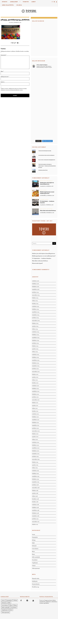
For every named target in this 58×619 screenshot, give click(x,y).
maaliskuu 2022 (35, 391)
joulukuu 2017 (35, 518)
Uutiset (33, 565)
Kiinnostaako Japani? (37, 263)
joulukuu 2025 (35, 292)
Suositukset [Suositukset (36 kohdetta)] (13, 607)
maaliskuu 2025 (35, 312)
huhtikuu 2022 (35, 388)
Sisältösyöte (34, 581)
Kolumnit (42, 199)
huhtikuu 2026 (35, 283)
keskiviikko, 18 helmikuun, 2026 (47, 212)
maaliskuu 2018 (35, 510)
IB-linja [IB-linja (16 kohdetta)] (15, 600)
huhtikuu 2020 (35, 445)
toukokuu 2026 (35, 281)
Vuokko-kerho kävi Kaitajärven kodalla (44, 150)
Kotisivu (2, 82)
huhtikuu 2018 (35, 507)
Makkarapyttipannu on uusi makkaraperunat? (47, 192)
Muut (41, 208)
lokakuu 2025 (35, 297)
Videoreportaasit (36, 568)
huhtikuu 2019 (35, 473)
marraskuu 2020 (36, 431)
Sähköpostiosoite (5, 76)
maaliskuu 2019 (35, 476)
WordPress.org (35, 587)
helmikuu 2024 (35, 340)
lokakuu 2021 (35, 402)
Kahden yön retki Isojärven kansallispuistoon (47, 183)
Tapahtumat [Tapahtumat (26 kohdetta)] (4, 610)
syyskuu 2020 (35, 436)
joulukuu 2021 (35, 397)
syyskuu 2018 (35, 493)
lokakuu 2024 (35, 323)
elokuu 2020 (35, 439)
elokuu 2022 (35, 380)
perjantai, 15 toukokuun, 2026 (47, 186)
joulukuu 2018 (35, 484)
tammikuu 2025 (35, 315)
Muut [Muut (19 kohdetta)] (11, 605)
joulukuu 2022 (35, 368)
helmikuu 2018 (35, 513)
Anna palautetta (8, 5)
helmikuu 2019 (35, 479)
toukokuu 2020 (35, 442)
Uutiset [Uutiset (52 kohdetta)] (10, 610)
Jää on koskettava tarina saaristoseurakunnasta (46, 155)
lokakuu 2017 (35, 524)
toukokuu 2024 (35, 331)
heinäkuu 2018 (35, 499)
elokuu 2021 (35, 408)
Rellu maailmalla (48, 180)
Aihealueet (14, 1)
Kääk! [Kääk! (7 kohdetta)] (9, 602)
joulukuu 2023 (35, 343)
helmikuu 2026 (35, 286)
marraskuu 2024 (36, 320)
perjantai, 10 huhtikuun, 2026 (47, 204)
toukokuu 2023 (35, 354)
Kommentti (3, 55)
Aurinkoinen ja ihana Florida (43, 170)
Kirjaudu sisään (35, 578)
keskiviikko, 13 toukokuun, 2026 (47, 195)
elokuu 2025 (35, 300)
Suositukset (49, 208)
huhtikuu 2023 (35, 357)
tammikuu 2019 (35, 482)
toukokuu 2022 (35, 385)
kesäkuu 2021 (35, 411)
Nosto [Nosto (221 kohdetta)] (15, 605)
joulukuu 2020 (35, 428)
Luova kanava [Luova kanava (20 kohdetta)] (5, 605)
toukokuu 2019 (35, 470)
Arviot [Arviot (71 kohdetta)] (3, 600)
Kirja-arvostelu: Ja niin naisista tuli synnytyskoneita (46, 159)
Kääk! (41, 190)
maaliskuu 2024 (35, 337)
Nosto (41, 180)
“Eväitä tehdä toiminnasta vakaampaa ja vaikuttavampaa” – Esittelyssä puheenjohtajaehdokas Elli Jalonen (47, 166)
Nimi (2, 71)
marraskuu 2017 (35, 521)
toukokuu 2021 (35, 414)
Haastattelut (35, 537)
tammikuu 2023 (35, 365)
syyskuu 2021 (35, 405)
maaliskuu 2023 (35, 360)
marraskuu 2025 (35, 295)
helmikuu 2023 (35, 363)
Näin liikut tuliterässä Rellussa (48, 210)
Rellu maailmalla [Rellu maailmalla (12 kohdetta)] (5, 607)
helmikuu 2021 (35, 422)
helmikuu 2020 (35, 450)
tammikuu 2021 (35, 425)
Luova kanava (35, 548)
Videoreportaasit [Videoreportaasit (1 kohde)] (5, 612)
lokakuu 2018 (35, 490)
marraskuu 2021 (35, 399)
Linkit (34, 1)
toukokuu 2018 (35, 504)
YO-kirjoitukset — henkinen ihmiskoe (41, 258)
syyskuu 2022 (35, 377)
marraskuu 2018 (35, 487)
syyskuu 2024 (35, 326)
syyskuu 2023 (35, 348)
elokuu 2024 (35, 329)
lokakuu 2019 (35, 462)
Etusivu (4, 1)
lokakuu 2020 (35, 433)
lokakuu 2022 (35, 374)
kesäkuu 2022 (35, 382)
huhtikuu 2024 (35, 334)
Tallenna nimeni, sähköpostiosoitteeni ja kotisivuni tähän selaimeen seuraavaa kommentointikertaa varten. (14, 89)
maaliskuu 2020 (35, 448)
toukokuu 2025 (35, 306)
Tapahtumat (35, 562)
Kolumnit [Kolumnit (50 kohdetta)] (4, 602)
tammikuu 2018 (35, 516)
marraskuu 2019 (35, 459)
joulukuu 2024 (35, 317)
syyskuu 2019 (35, 465)
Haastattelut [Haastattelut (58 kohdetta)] (9, 600)
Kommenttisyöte (36, 584)
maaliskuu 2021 (35, 419)
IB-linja (19, 5)
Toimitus (26, 1)
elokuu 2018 (35, 496)
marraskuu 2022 (36, 371)
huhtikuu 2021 (35, 416)
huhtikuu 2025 (35, 309)
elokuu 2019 (35, 467)
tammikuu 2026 (35, 289)
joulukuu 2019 (35, 456)
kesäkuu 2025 (35, 303)
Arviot (33, 534)
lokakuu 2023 (35, 346)
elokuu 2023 (35, 351)
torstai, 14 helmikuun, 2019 (15, 22)
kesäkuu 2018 (35, 501)
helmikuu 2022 (35, 394)
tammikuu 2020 (35, 453)
